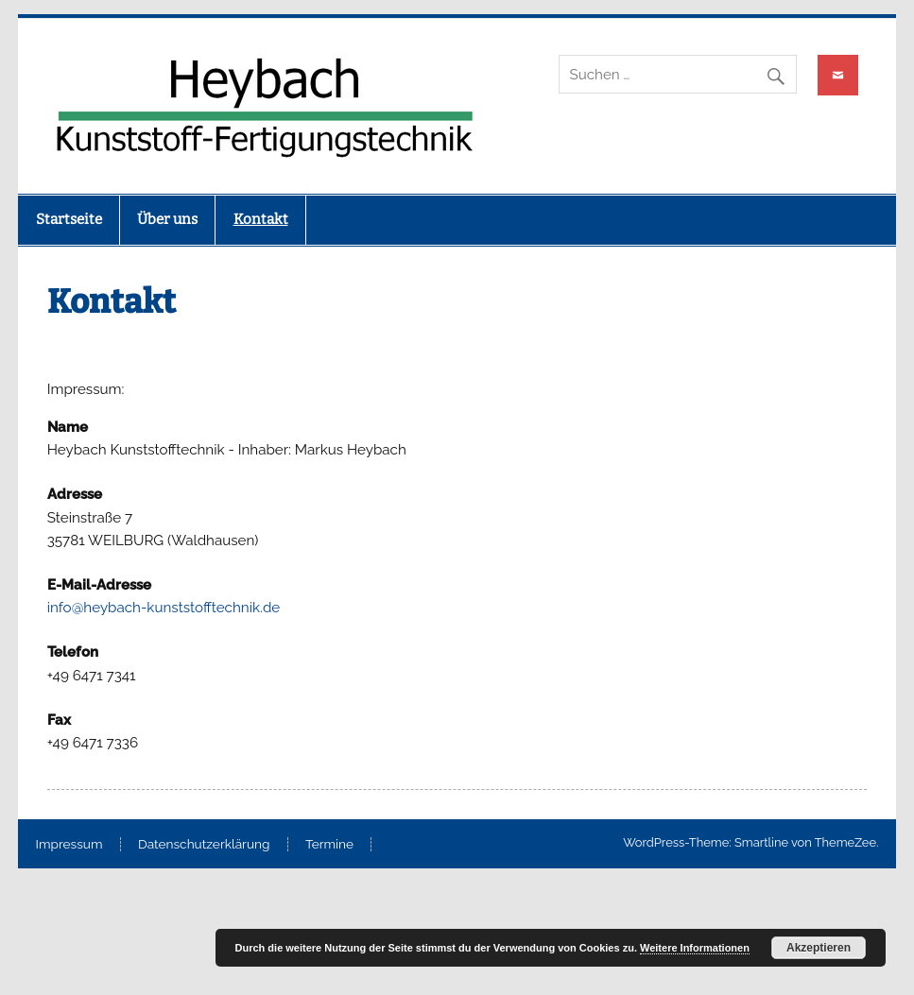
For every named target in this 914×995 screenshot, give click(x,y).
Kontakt (260, 219)
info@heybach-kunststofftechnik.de (164, 607)
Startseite (69, 219)
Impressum (69, 844)
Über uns (167, 219)
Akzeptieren (818, 947)
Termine (329, 844)
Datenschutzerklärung (204, 844)
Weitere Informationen (695, 947)
